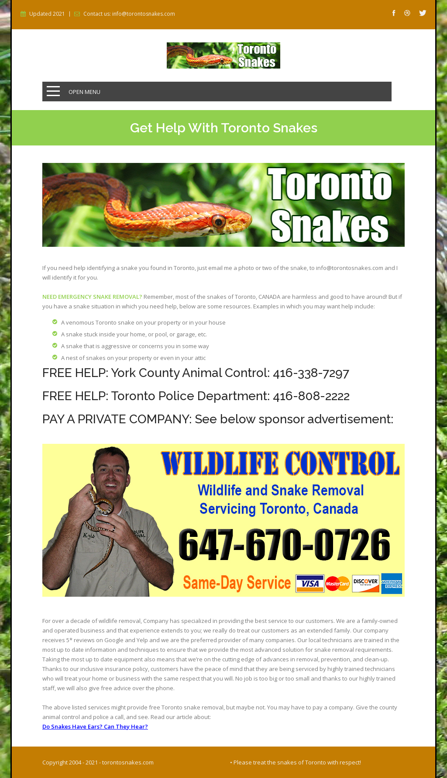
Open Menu (84, 92)
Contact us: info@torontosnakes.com (129, 14)
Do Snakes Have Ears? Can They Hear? (95, 726)
